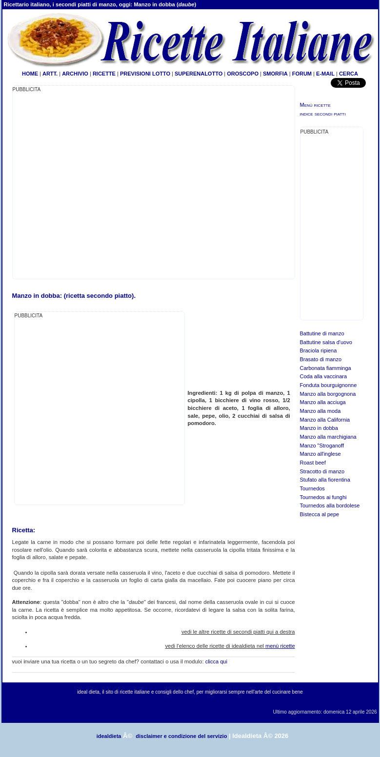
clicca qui (216, 661)
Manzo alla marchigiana (328, 437)
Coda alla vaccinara (323, 376)
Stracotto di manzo (322, 471)
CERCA (348, 74)
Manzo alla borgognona (328, 394)
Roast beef (313, 463)
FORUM (302, 74)
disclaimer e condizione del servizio (181, 736)
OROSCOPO (243, 74)
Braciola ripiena (318, 350)
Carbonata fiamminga (325, 368)
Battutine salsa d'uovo (326, 342)
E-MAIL (325, 74)
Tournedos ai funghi (323, 497)
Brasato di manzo (321, 359)
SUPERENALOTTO (198, 74)
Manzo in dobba (319, 428)
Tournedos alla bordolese (330, 505)
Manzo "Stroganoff (322, 445)
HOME (30, 74)
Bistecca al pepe (320, 514)
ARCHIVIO (75, 74)
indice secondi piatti (323, 113)
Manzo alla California (325, 420)
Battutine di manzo (322, 333)
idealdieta (109, 736)
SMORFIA (275, 74)
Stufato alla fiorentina (325, 480)
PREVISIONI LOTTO (145, 74)
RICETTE (103, 74)
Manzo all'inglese (320, 454)
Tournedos (312, 488)
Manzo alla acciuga (323, 402)
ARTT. (50, 74)
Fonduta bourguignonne (328, 385)
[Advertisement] (92, 411)
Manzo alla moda (320, 411)
